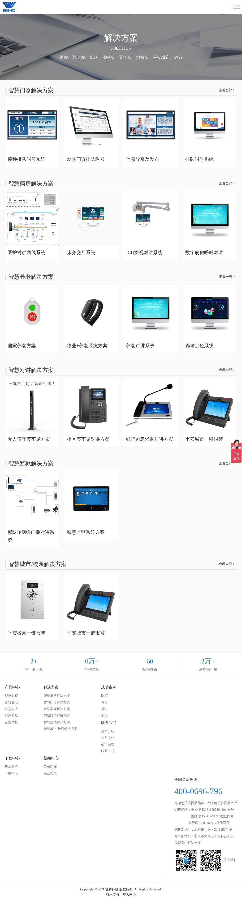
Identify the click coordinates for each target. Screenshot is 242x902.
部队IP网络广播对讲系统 (31, 536)
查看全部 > (227, 90)
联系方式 (107, 751)
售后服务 (11, 766)
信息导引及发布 (142, 159)
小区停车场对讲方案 (88, 439)
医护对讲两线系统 (26, 252)
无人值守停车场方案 (29, 439)
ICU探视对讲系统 (144, 252)
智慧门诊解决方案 (56, 702)
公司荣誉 (107, 744)
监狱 (104, 715)
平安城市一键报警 (204, 439)
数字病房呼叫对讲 (204, 252)
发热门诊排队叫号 (86, 159)
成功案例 (108, 687)
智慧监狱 (11, 715)
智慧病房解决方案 (56, 695)
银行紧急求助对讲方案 (149, 439)
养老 (104, 702)
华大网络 (129, 894)
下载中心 (12, 758)
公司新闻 (50, 766)
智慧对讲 (11, 709)
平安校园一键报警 (26, 633)
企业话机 (11, 722)
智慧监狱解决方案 (56, 722)
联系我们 (108, 723)
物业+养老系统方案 (87, 345)
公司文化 (107, 738)
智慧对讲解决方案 (56, 715)
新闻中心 (51, 758)
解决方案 (51, 687)
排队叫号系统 (199, 159)
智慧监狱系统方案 (86, 532)
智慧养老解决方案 (56, 709)
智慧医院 (11, 695)
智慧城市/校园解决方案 (60, 729)
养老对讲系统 (140, 345)
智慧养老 (11, 702)
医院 (104, 695)
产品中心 (12, 687)
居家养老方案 (22, 345)
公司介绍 (107, 731)
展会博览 (50, 773)
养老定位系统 (199, 345)
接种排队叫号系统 (26, 159)
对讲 (104, 709)
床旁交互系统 (81, 252)
